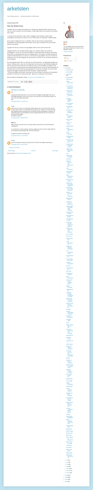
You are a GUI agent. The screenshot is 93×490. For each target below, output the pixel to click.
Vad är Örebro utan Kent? (69, 259)
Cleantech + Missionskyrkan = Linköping (69, 331)
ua (11, 106)
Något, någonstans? (69, 83)
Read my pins (69, 433)
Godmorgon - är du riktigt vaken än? (69, 189)
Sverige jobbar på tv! (69, 426)
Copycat (68, 414)
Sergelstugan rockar (69, 199)
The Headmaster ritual (69, 252)
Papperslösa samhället (69, 156)
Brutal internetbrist (69, 277)
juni (67, 462)
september (69, 74)
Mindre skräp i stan (69, 239)
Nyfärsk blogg (69, 431)
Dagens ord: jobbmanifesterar (69, 150)
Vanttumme (69, 79)
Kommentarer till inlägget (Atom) (23, 153)
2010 (66, 68)
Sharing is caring (68, 338)
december (69, 70)
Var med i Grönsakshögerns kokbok (69, 410)
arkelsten (18, 9)
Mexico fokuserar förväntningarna (69, 421)
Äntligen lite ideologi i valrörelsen (69, 248)
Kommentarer (68, 60)
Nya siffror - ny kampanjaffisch (69, 141)
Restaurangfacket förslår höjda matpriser (69, 208)
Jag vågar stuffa (68, 320)
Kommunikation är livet (69, 104)
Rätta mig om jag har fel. (69, 91)
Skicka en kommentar (14, 147)
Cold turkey (69, 445)
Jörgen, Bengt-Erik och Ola (69, 326)
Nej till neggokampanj (69, 129)
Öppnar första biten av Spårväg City (69, 404)
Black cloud (69, 435)
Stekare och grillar (69, 450)
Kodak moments (69, 133)
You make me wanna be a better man (69, 87)
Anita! (67, 322)
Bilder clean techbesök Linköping (69, 300)
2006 (66, 481)
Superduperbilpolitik (69, 219)
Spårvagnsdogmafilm (69, 137)
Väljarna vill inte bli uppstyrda (69, 361)
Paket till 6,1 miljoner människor (69, 347)
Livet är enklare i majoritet (69, 390)
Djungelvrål (69, 429)
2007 (66, 479)
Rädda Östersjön (69, 286)
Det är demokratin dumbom (69, 176)
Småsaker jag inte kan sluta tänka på (69, 305)
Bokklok (68, 358)
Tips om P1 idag (69, 123)
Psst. (67, 153)
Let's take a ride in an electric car (69, 203)
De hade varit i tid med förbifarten (69, 111)
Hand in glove (69, 344)
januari (68, 472)
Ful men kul (69, 236)
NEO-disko (68, 271)
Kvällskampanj (69, 126)
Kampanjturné (69, 335)
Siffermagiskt (69, 453)
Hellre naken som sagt (69, 442)
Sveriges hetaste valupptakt (69, 371)
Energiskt (68, 309)
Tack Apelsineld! (69, 169)
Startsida (33, 150)
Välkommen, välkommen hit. (69, 456)
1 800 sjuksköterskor (69, 243)
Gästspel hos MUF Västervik (69, 394)
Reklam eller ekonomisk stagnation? (69, 184)
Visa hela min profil (68, 51)
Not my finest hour (69, 120)
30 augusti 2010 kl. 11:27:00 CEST (19, 135)
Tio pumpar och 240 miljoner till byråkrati (69, 224)
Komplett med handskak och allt (69, 145)
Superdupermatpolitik (69, 216)
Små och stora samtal (69, 180)
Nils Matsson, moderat (17, 90)
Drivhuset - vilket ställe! (69, 263)
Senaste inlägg (11, 150)
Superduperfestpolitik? (69, 213)
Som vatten (69, 447)
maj (67, 464)
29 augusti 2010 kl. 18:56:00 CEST (19, 117)
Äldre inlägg (55, 150)
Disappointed (69, 378)
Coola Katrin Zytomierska (69, 95)
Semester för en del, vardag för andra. (69, 281)
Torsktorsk (68, 159)
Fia (12, 140)
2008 (66, 477)
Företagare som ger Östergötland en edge (69, 294)
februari (68, 470)
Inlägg (66, 58)
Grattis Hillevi (69, 386)
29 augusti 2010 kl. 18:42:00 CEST (19, 101)
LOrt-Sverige (69, 381)
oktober (68, 72)
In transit (68, 265)
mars (67, 468)
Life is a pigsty (69, 234)
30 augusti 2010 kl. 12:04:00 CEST (19, 144)
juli (67, 460)
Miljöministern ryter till (69, 172)
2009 (66, 475)
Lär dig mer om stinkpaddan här (36, 77)
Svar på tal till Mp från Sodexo (69, 399)
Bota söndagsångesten (69, 116)
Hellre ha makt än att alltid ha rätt (69, 366)
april (67, 466)
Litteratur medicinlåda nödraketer (69, 313)
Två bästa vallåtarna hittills (69, 100)
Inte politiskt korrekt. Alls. (69, 375)
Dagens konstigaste (69, 383)
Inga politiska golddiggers (69, 417)
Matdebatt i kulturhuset (69, 316)
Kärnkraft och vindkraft (69, 274)
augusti (68, 77)
